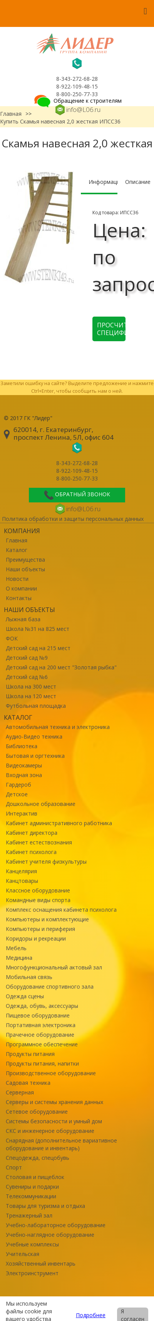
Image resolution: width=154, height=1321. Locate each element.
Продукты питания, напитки (42, 1063)
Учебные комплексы (32, 1244)
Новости (17, 578)
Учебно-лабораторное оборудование (55, 1225)
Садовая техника (28, 1082)
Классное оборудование (38, 890)
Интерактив (21, 813)
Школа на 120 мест (31, 696)
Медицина (19, 957)
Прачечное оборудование (40, 1034)
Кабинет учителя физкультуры (46, 861)
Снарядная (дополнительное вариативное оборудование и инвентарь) (61, 1144)
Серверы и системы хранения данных (54, 1102)
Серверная (20, 1092)
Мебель (16, 948)
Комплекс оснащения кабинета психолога (61, 909)
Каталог (16, 550)
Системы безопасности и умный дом (54, 1121)
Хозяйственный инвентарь (40, 1263)
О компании (21, 588)
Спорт (14, 1167)
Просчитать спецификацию (111, 329)
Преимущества (25, 559)
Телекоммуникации (31, 1196)
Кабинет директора (31, 832)
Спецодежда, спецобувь (37, 1157)
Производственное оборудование (51, 1073)
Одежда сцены (25, 996)
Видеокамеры (24, 765)
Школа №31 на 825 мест (37, 628)
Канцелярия (21, 871)
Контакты (19, 598)
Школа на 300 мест (31, 686)
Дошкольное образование (40, 803)
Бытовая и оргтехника (35, 755)
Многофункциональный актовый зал (54, 967)
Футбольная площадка (36, 705)
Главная (16, 540)
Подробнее (90, 1315)
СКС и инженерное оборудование (50, 1130)
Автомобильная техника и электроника (58, 727)
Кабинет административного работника (59, 823)
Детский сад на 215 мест (38, 648)
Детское (17, 794)
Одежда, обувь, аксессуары (42, 1005)
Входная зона (24, 775)
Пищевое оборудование (38, 1015)
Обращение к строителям (77, 100)
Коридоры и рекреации (36, 938)
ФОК (12, 638)
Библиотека (21, 746)
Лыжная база (23, 619)
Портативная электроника (40, 1025)
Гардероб (18, 784)
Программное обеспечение (42, 1044)
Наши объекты (25, 569)
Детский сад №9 (27, 657)
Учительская (22, 1254)
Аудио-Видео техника (34, 736)
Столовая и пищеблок (35, 1177)
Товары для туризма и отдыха (45, 1205)
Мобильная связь (29, 977)
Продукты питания (30, 1053)
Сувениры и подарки (32, 1186)
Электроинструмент (32, 1273)
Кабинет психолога (31, 852)
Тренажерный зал (29, 1215)
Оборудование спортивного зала (50, 986)
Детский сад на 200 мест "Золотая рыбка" (61, 667)
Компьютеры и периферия (40, 928)
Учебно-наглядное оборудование (50, 1234)
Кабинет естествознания (39, 842)
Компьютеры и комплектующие (47, 919)
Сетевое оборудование (37, 1111)
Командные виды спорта (38, 900)
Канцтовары (22, 880)
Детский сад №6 (27, 677)
